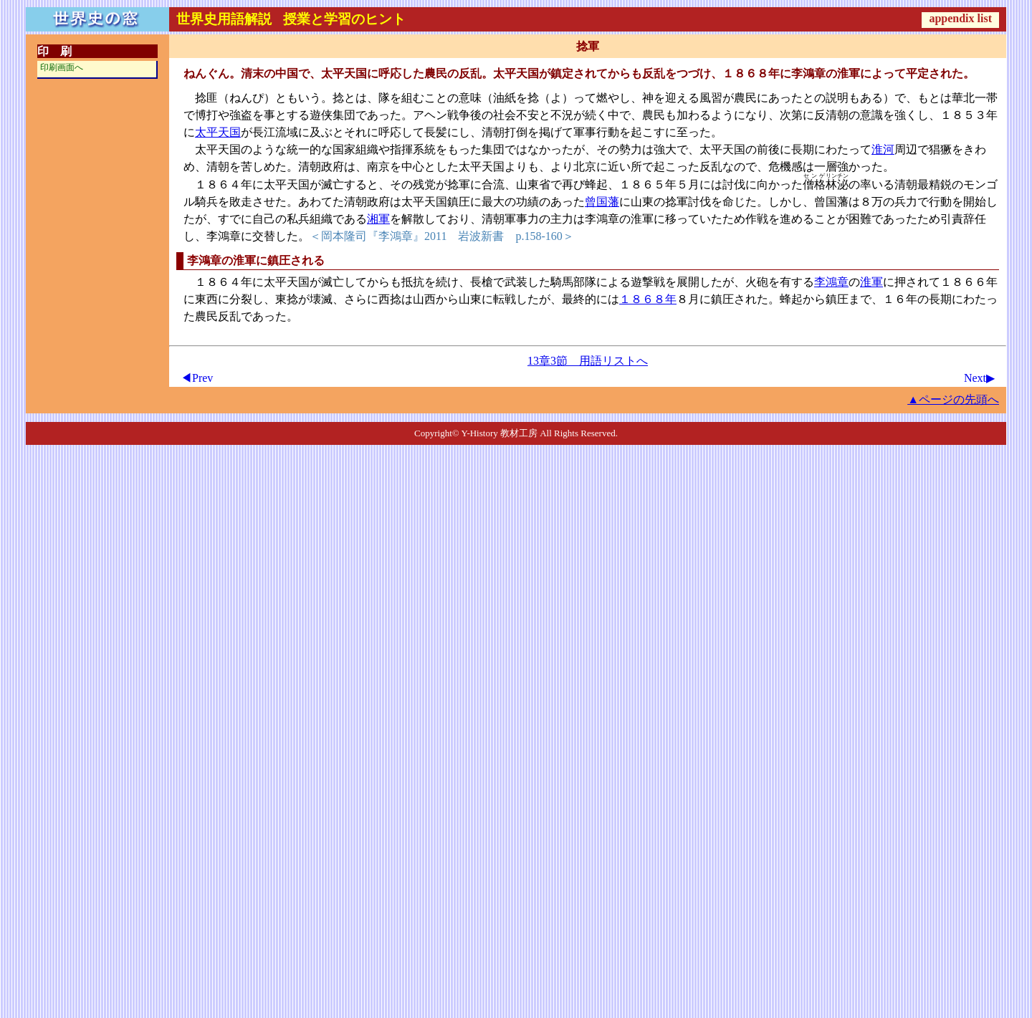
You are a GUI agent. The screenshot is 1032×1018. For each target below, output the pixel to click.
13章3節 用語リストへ (587, 361)
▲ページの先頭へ (953, 399)
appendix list (960, 18)
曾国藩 (602, 202)
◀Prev (197, 378)
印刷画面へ (61, 67)
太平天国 (218, 132)
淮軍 (871, 282)
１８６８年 (648, 299)
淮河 (882, 149)
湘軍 (378, 219)
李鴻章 (831, 282)
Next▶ (979, 378)
